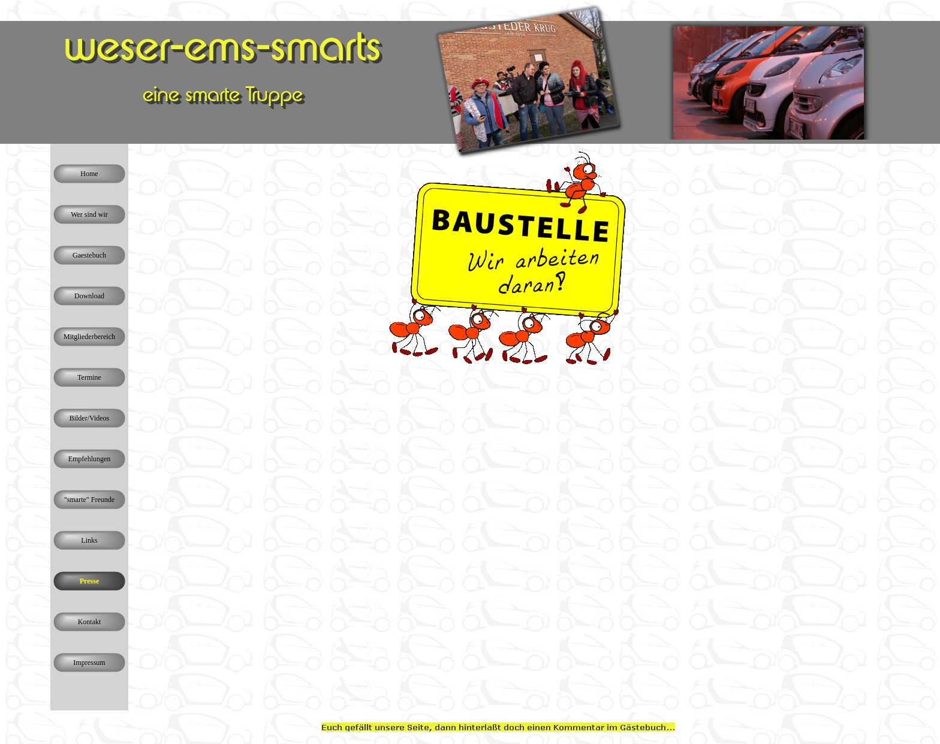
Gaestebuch (89, 255)
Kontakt (89, 622)
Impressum (89, 662)
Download (89, 296)
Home (89, 174)
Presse (89, 581)
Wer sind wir (89, 214)
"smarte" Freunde (89, 499)
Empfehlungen (89, 459)
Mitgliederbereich (89, 336)
